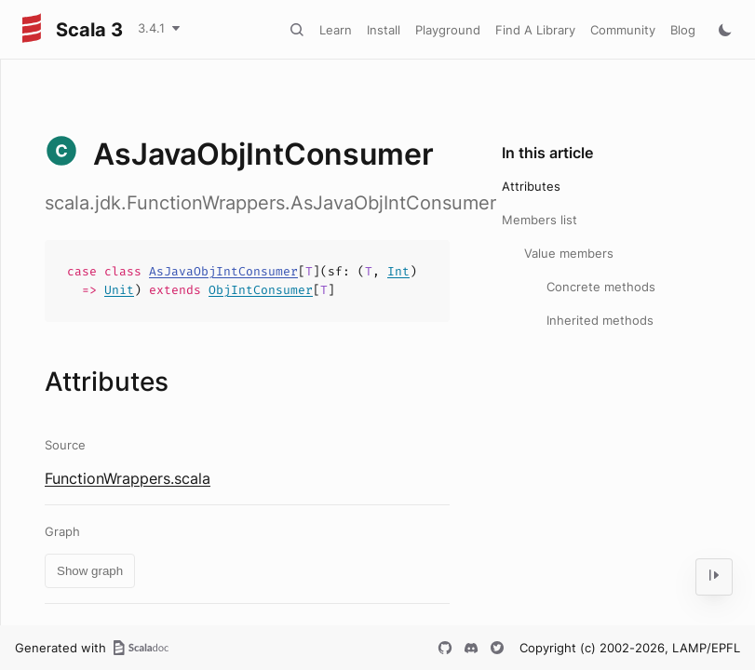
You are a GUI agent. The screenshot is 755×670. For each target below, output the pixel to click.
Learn (335, 29)
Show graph (90, 571)
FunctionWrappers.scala (127, 478)
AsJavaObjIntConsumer (223, 271)
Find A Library (535, 29)
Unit (119, 290)
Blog (682, 29)
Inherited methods (600, 320)
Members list (539, 219)
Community (622, 29)
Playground (447, 29)
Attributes (531, 186)
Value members (568, 253)
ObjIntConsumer (261, 290)
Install (383, 29)
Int (398, 271)
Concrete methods (600, 286)
